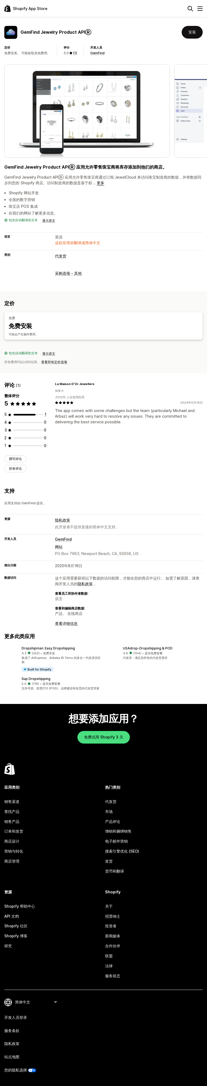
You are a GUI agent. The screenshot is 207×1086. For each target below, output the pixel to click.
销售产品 (11, 821)
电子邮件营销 (116, 841)
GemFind (97, 53)
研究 (8, 946)
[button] (52, 659)
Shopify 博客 (15, 936)
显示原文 (48, 221)
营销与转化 (13, 851)
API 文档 (11, 916)
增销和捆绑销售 (118, 831)
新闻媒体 (112, 936)
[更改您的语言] (36, 1002)
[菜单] (200, 8)
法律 (109, 966)
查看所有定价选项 (54, 362)
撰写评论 (15, 459)
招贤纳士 (112, 916)
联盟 (109, 956)
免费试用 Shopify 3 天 (103, 737)
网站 (59, 546)
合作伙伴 (112, 946)
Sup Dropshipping (36, 679)
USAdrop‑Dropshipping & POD (147, 648)
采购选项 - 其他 (68, 273)
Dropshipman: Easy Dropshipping (48, 648)
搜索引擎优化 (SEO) (122, 851)
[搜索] (190, 8)
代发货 (60, 256)
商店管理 (11, 861)
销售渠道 (11, 801)
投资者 (110, 926)
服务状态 (112, 975)
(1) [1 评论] (75, 53)
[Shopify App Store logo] (25, 8)
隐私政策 (62, 520)
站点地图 (11, 1056)
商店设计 (11, 841)
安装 (192, 32)
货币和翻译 (114, 871)
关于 (109, 906)
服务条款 (11, 1030)
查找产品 (11, 811)
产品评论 (112, 821)
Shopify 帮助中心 (19, 906)
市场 (109, 811)
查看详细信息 (66, 623)
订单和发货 (13, 831)
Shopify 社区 (15, 926)
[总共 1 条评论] (45, 414)
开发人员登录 (15, 1017)
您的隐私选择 (15, 1070)
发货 (109, 861)
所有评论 (15, 468)
